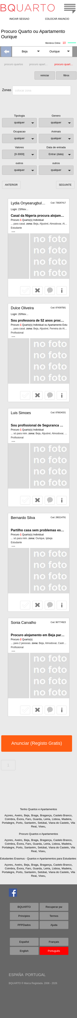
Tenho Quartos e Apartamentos (38, 809)
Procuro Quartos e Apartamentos (38, 833)
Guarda (37, 819)
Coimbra (10, 819)
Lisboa (56, 819)
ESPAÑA (16, 975)
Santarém (30, 822)
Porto (19, 822)
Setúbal (42, 822)
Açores (9, 815)
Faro (28, 819)
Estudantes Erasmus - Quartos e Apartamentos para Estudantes (38, 858)
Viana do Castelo (58, 822)
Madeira (66, 819)
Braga (34, 815)
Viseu (41, 826)
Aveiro (18, 815)
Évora (20, 819)
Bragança (46, 815)
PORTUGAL (35, 975)
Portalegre (8, 822)
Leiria (47, 819)
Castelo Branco (62, 815)
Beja (26, 815)
